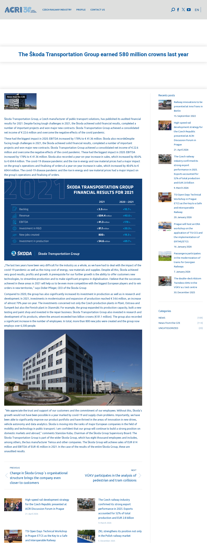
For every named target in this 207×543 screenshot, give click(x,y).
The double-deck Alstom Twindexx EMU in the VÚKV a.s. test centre (187, 283)
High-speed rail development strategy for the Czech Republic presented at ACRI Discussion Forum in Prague (47, 504)
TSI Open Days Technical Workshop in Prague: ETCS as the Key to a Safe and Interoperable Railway (46, 536)
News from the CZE (16, 97)
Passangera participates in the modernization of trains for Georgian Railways (187, 260)
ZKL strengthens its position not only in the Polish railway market (120, 533)
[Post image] (13, 504)
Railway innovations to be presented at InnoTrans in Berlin (188, 106)
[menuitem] (56, 10)
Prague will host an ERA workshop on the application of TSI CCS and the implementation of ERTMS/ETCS (188, 233)
